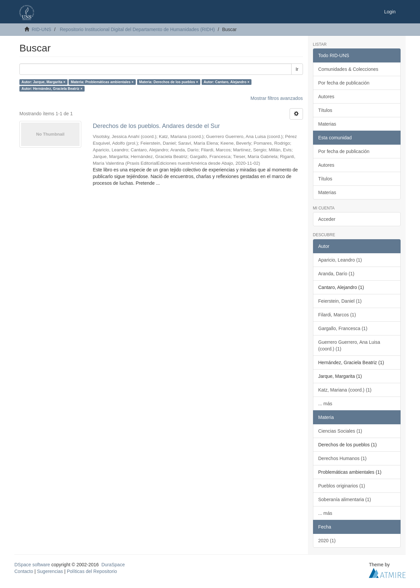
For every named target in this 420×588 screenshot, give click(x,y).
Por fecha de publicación (344, 83)
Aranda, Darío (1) (336, 273)
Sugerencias (50, 571)
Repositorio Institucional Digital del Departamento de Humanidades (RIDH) (137, 29)
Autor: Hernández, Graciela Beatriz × (51, 89)
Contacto (23, 571)
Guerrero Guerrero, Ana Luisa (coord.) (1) (349, 345)
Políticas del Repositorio (92, 571)
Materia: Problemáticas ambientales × (102, 82)
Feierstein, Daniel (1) (340, 301)
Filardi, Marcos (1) (337, 314)
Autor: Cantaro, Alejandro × (226, 82)
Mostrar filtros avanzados (276, 98)
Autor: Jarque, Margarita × (43, 82)
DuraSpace (113, 564)
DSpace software (32, 564)
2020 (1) (327, 540)
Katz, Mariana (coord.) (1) (345, 390)
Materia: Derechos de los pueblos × (168, 82)
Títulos (325, 110)
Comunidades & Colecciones (348, 69)
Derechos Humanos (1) (342, 458)
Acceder (326, 219)
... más (325, 403)
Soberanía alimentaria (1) (344, 499)
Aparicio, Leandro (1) (340, 260)
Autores (326, 96)
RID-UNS (41, 29)
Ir (297, 69)
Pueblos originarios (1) (341, 485)
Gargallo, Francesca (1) (343, 328)
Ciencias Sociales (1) (340, 431)
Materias (327, 124)
